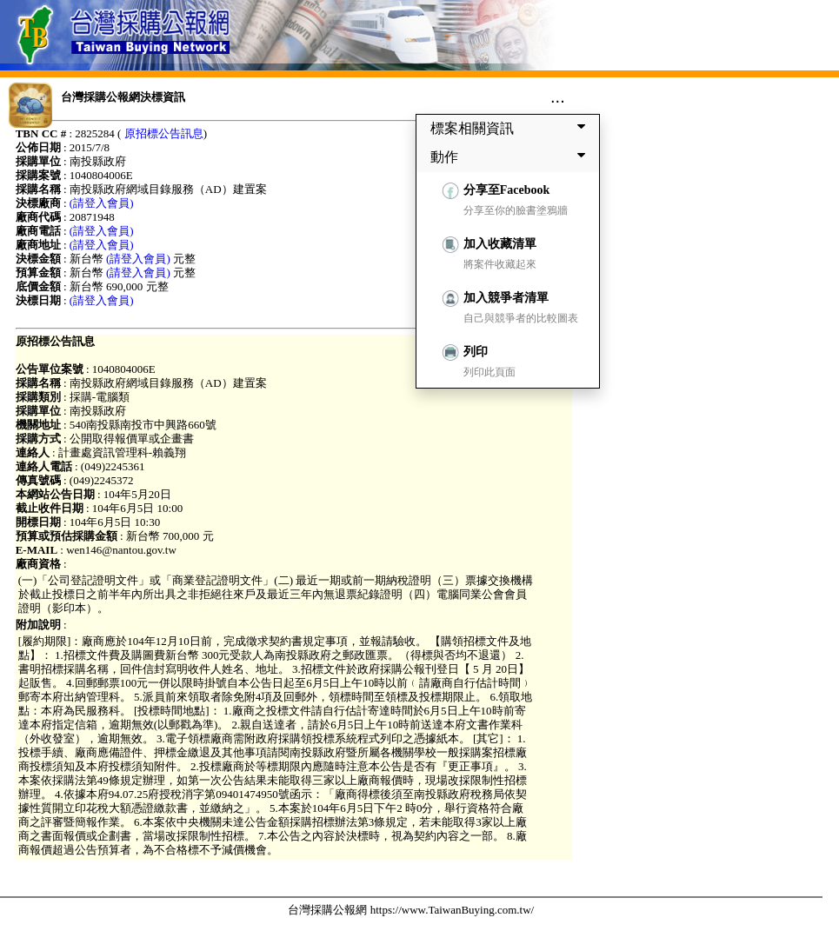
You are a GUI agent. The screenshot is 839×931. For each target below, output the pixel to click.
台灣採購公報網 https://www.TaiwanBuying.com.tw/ (411, 909)
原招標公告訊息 (163, 133)
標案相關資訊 (511, 128)
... (557, 96)
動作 (511, 156)
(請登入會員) (102, 202)
